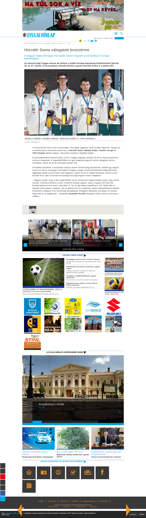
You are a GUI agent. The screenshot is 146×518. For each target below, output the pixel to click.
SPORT (48, 43)
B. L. (41, 43)
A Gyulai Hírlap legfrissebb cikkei (62, 357)
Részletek (133, 514)
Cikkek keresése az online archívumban (58, 470)
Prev (35, 419)
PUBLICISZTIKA (88, 510)
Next (121, 419)
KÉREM (141, 514)
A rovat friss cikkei (71, 255)
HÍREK (41, 510)
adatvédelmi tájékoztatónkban (14, 513)
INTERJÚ (64, 510)
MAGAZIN (103, 510)
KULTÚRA (52, 510)
